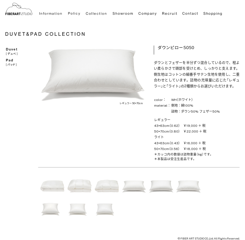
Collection (96, 12)
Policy (74, 12)
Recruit (170, 12)
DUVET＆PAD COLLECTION (49, 34)
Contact (190, 12)
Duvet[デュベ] (18, 51)
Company (147, 12)
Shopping (213, 12)
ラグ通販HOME (19, 9)
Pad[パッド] (18, 61)
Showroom (122, 12)
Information (51, 12)
